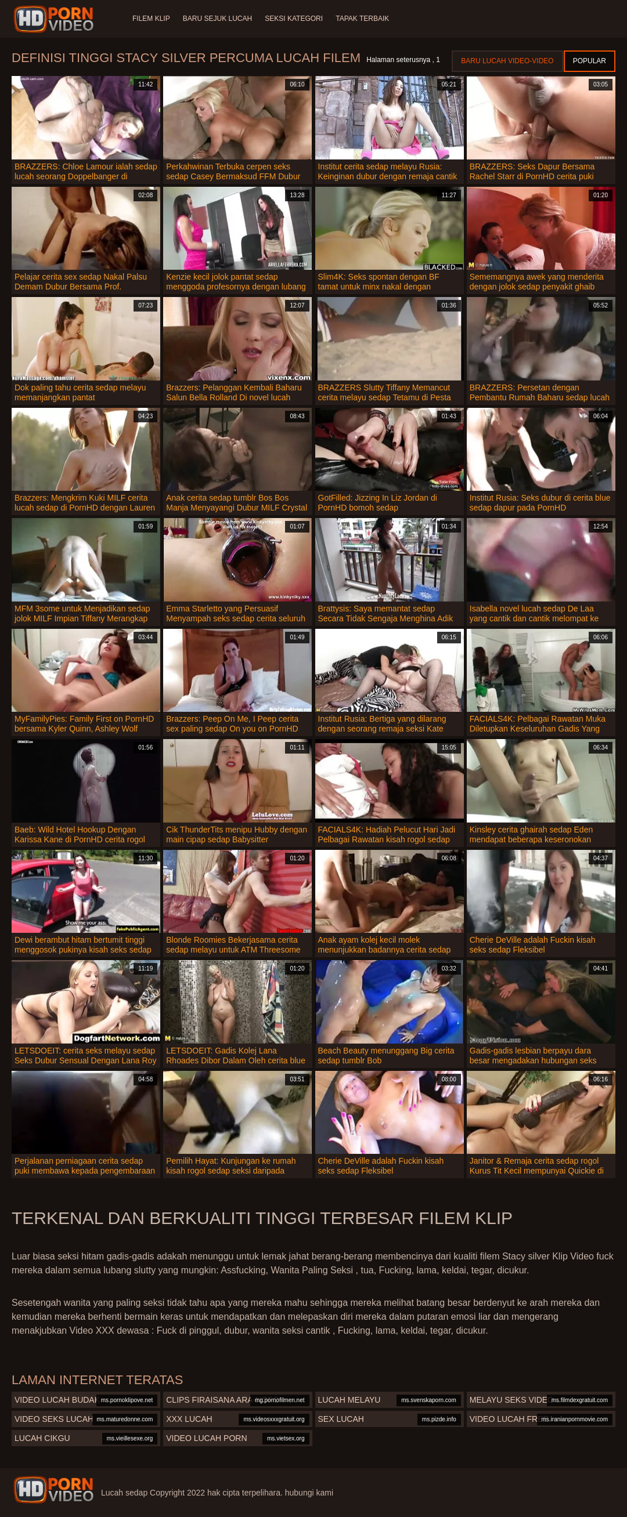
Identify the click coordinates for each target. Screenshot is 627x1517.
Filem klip (151, 19)
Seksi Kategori (296, 19)
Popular (589, 61)
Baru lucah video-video (507, 61)
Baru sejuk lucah (218, 19)
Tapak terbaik (365, 19)
